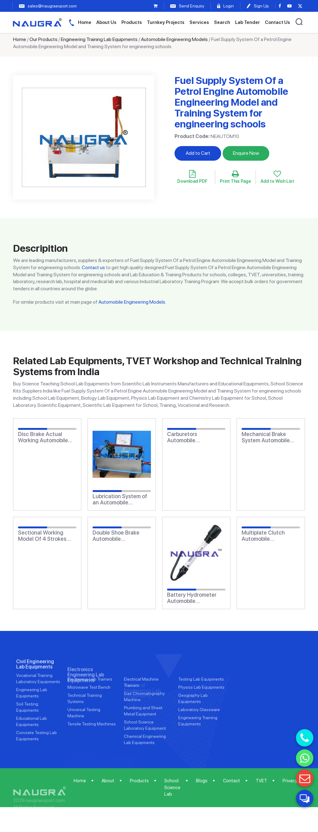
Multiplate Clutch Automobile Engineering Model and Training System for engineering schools (270, 536)
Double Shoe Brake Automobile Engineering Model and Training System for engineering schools (121, 536)
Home (84, 22)
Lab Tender (247, 22)
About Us (106, 22)
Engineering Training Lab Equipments (99, 39)
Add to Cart (198, 153)
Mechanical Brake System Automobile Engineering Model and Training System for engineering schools (270, 437)
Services (199, 22)
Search (222, 22)
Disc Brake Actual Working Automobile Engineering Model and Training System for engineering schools (46, 437)
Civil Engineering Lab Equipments (35, 682)
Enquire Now (246, 153)
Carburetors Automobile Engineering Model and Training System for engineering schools (196, 437)
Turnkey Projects (165, 22)
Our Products (43, 39)
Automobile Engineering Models (174, 39)
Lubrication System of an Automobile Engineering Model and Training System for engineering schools (121, 499)
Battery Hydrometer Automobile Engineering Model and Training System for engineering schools (196, 598)
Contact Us (277, 22)
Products (131, 22)
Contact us (93, 267)
